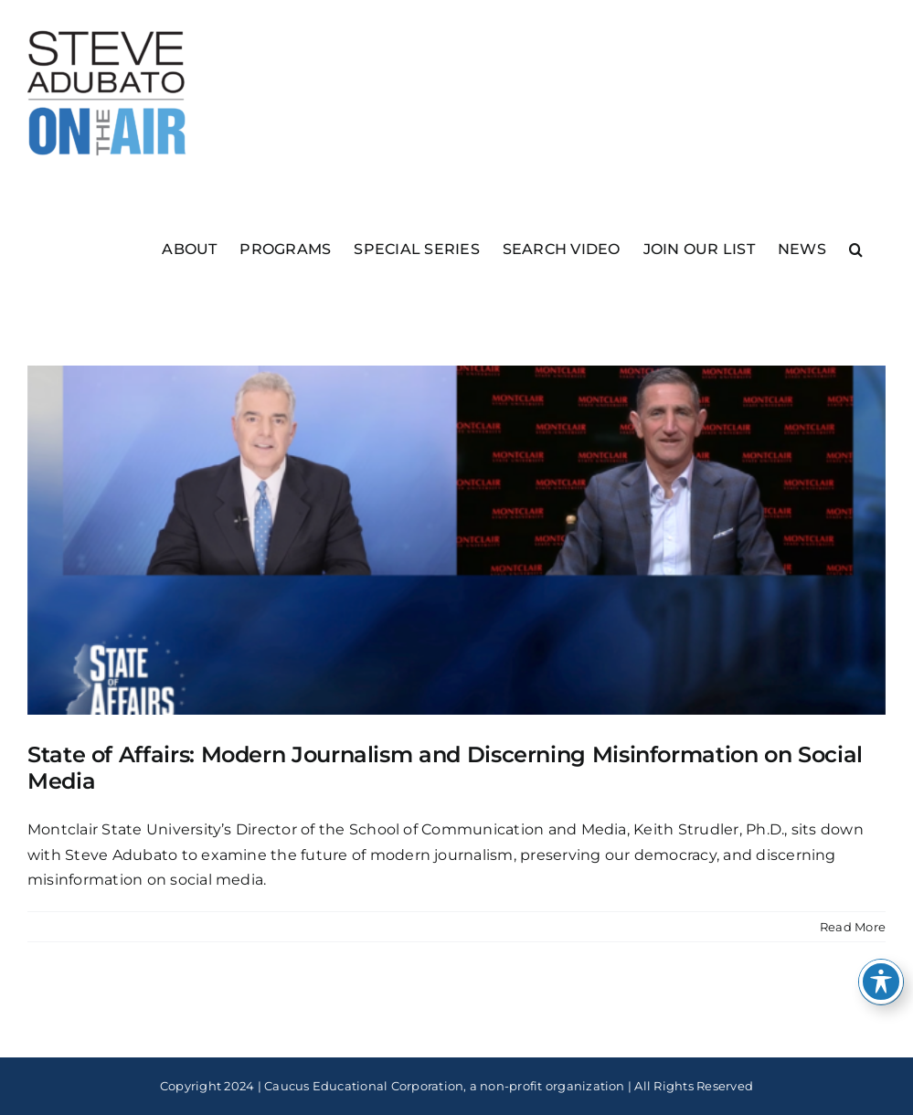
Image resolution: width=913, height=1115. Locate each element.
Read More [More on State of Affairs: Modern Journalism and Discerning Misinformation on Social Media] (853, 926)
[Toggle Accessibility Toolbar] (881, 982)
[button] (856, 248)
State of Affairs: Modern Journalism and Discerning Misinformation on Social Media (445, 767)
